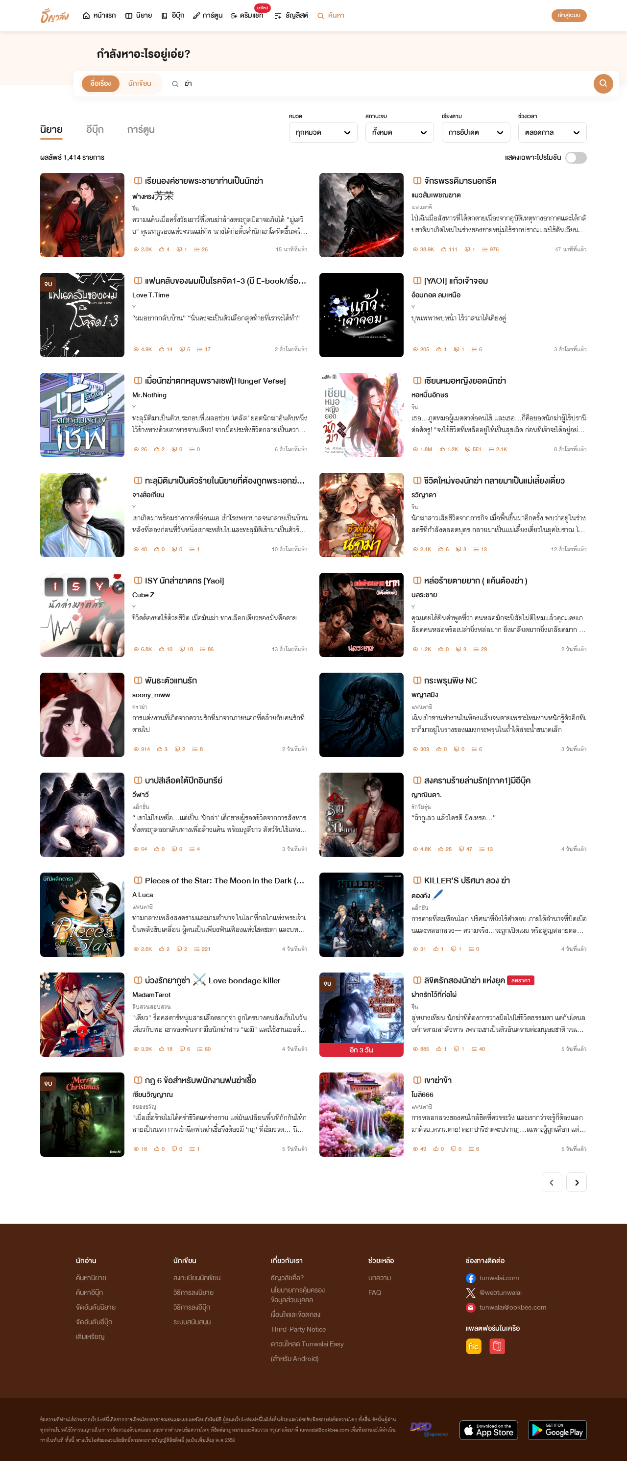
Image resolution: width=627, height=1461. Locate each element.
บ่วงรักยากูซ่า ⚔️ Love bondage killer (206, 981)
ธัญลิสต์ (290, 15)
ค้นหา (330, 15)
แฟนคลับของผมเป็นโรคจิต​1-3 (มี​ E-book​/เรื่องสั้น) (219, 281)
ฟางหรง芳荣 (153, 197)
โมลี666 (422, 1095)
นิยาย (138, 15)
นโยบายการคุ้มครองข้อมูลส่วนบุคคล (298, 1295)
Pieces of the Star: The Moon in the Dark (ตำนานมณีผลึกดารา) (219, 881)
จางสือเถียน (148, 495)
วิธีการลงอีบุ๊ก (191, 1307)
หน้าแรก (98, 15)
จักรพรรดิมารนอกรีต (454, 181)
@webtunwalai (501, 1293)
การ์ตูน (208, 15)
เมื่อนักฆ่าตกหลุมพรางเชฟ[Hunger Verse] (209, 381)
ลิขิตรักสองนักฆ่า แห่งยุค (458, 981)
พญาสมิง (424, 695)
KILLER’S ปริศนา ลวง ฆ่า (460, 881)
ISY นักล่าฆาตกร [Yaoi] (178, 581)
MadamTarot (151, 995)
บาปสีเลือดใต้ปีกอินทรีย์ (177, 781)
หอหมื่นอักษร (429, 395)
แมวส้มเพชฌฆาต (436, 195)
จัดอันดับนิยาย (96, 1307)
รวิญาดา (423, 495)
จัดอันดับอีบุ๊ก (94, 1322)
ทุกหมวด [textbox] (308, 132)
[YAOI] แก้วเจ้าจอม (449, 281)
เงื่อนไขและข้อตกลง (295, 1315)
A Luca (142, 895)
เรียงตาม (452, 116)
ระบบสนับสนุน (192, 1322)
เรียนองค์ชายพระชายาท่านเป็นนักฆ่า (197, 181)
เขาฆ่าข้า (431, 1080)
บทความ (379, 1278)
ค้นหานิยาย (91, 1278)
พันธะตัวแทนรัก (164, 681)
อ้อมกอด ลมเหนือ (435, 295)
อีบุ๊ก (172, 15)
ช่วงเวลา (527, 116)
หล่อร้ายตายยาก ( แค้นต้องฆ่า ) (469, 581)
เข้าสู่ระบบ (569, 15)
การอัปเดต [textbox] (464, 132)
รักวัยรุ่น (421, 807)
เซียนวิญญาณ (152, 1095)
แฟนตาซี (421, 207)
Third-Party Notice (298, 1329)
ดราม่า (139, 707)
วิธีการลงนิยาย (193, 1293)
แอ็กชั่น (140, 807)
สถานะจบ (376, 116)
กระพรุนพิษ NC (444, 681)
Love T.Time (150, 295)
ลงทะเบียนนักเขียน (196, 1278)
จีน (135, 209)
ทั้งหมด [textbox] (382, 132)
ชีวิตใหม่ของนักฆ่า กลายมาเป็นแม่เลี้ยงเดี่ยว (488, 481)
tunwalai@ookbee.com (513, 1307)
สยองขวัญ (144, 1107)
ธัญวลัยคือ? (287, 1278)
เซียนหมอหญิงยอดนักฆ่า (458, 381)
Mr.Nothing (149, 395)
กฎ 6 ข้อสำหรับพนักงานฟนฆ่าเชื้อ (194, 1080)
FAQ (374, 1293)
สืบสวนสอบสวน (151, 1007)
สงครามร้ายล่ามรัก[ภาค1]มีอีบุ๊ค (471, 781)
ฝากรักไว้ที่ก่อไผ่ (434, 995)
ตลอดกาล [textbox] (539, 132)
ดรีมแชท (249, 13)
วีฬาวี (140, 795)
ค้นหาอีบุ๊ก (89, 1293)
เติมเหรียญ (90, 1337)
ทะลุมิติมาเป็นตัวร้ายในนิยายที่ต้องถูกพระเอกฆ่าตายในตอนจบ (219, 481)
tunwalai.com (499, 1278)
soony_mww (151, 695)
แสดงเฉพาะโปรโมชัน (533, 157)
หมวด (295, 116)
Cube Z (143, 595)
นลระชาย (424, 595)
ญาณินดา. (426, 795)
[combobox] (323, 132)
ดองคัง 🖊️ (427, 896)
